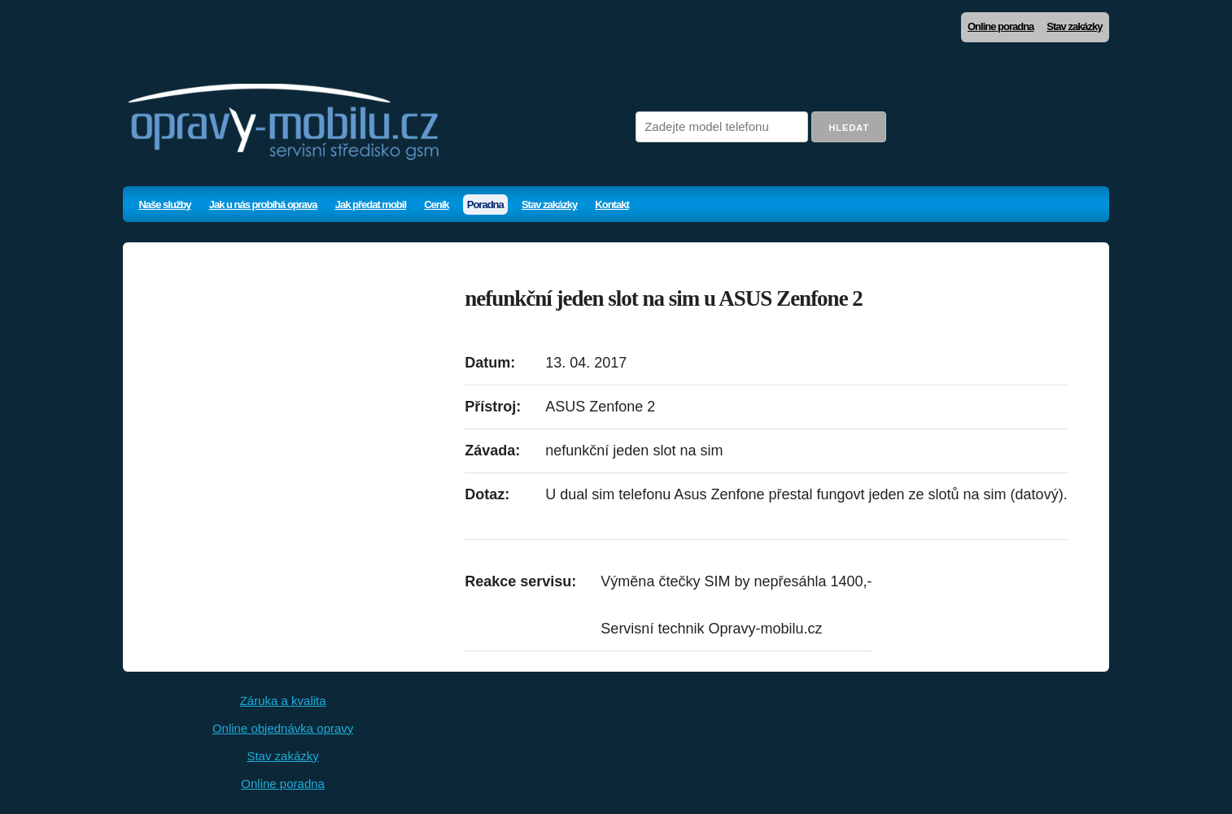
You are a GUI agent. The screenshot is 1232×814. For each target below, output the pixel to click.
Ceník (436, 204)
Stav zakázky (1074, 26)
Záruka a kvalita (283, 700)
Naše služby (164, 204)
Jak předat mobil (370, 204)
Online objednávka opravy (282, 728)
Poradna (485, 204)
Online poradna (1000, 26)
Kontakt (611, 204)
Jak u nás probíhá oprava (263, 204)
